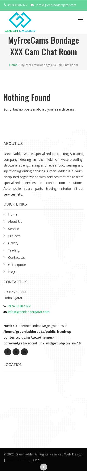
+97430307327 (17, 5)
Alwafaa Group (18, 460)
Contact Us (16, 257)
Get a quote (17, 264)
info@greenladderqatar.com (56, 5)
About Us (15, 221)
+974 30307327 (18, 306)
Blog (11, 272)
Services (14, 228)
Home (12, 214)
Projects (14, 236)
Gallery (13, 243)
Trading (13, 250)
